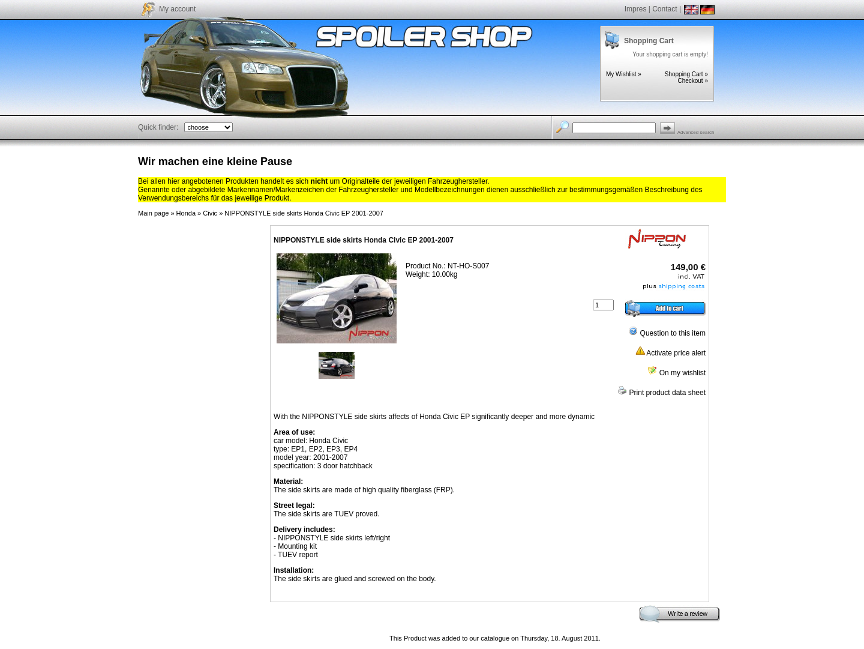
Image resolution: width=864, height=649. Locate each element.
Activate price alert (670, 353)
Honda (186, 213)
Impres (636, 9)
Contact (664, 9)
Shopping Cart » (686, 74)
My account (177, 9)
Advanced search (696, 132)
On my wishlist (676, 373)
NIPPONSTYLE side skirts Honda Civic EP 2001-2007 (303, 213)
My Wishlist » (623, 74)
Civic (210, 213)
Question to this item (667, 333)
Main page (153, 213)
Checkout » (692, 80)
